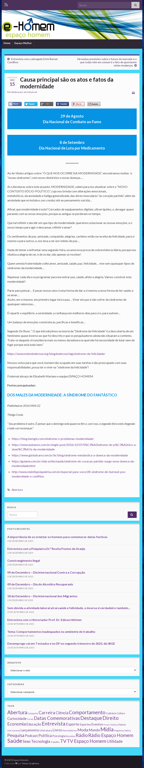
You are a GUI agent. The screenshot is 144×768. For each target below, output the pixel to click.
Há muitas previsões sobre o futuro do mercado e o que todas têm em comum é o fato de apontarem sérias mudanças (107, 62)
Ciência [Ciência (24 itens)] (62, 712)
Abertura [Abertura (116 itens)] (17, 712)
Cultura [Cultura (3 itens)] (121, 713)
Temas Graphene (30, 763)
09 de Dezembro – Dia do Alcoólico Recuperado (40, 584)
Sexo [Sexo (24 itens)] (27, 741)
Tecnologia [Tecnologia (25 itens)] (40, 741)
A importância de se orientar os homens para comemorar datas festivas (57, 537)
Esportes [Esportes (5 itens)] (85, 724)
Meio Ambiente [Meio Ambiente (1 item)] (69, 730)
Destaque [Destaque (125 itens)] (91, 718)
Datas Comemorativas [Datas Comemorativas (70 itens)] (57, 718)
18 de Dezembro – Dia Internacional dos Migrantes (42, 596)
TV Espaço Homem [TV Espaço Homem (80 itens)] (86, 741)
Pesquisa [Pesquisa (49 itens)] (15, 735)
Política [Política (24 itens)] (45, 735)
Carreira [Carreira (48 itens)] (47, 712)
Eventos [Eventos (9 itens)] (97, 724)
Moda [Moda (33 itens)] (82, 729)
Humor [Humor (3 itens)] (122, 724)
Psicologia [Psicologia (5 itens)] (59, 736)
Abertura (17, 489)
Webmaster (17, 92)
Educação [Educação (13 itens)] (33, 724)
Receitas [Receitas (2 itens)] (70, 736)
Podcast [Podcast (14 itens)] (31, 736)
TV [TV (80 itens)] (63, 741)
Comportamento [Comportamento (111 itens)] (87, 712)
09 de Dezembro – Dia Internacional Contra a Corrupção (46, 572)
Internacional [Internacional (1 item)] (13, 730)
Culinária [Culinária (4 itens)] (111, 713)
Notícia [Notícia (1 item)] (127, 730)
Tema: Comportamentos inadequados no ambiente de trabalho (51, 631)
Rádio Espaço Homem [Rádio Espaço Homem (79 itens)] (110, 735)
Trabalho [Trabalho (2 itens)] (55, 742)
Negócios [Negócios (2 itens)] (119, 730)
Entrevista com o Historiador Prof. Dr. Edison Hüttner (44, 620)
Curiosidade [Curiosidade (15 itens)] (16, 718)
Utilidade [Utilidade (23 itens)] (115, 741)
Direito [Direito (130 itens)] (111, 718)
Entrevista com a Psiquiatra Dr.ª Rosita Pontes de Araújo (46, 548)
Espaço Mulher (23, 43)
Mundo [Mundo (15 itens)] (94, 730)
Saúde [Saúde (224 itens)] (14, 740)
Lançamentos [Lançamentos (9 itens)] (30, 730)
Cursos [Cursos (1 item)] (30, 719)
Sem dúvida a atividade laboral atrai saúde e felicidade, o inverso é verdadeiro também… (68, 608)
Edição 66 (32, 92)
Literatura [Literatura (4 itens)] (46, 730)
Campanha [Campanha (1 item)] (33, 713)
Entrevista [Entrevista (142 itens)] (53, 723)
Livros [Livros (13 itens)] (57, 730)
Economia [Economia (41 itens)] (16, 723)
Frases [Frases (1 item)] (107, 724)
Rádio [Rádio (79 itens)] (82, 735)
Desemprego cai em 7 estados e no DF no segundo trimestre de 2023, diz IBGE (61, 643)
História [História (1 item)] (114, 724)
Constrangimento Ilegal (23, 560)
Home (7, 43)
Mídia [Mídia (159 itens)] (107, 729)
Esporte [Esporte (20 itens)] (72, 724)
